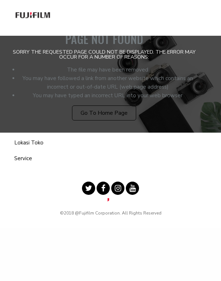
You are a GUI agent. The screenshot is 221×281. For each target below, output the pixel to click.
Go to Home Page (104, 113)
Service (23, 158)
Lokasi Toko (28, 142)
